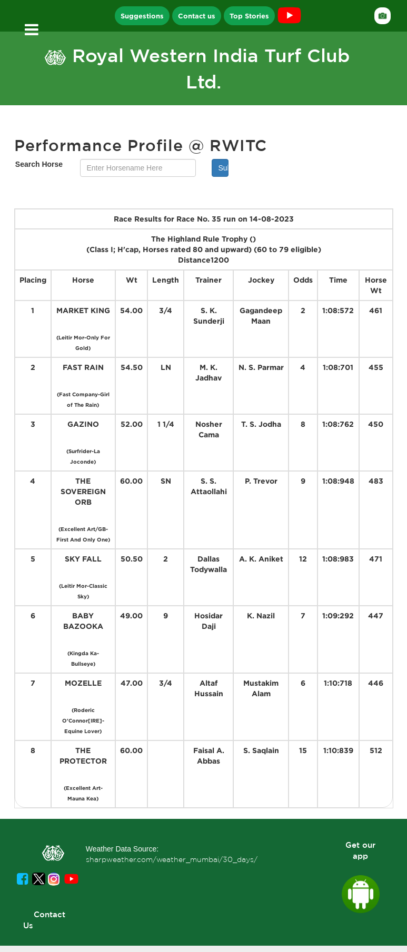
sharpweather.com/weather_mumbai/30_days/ (171, 859)
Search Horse (39, 164)
